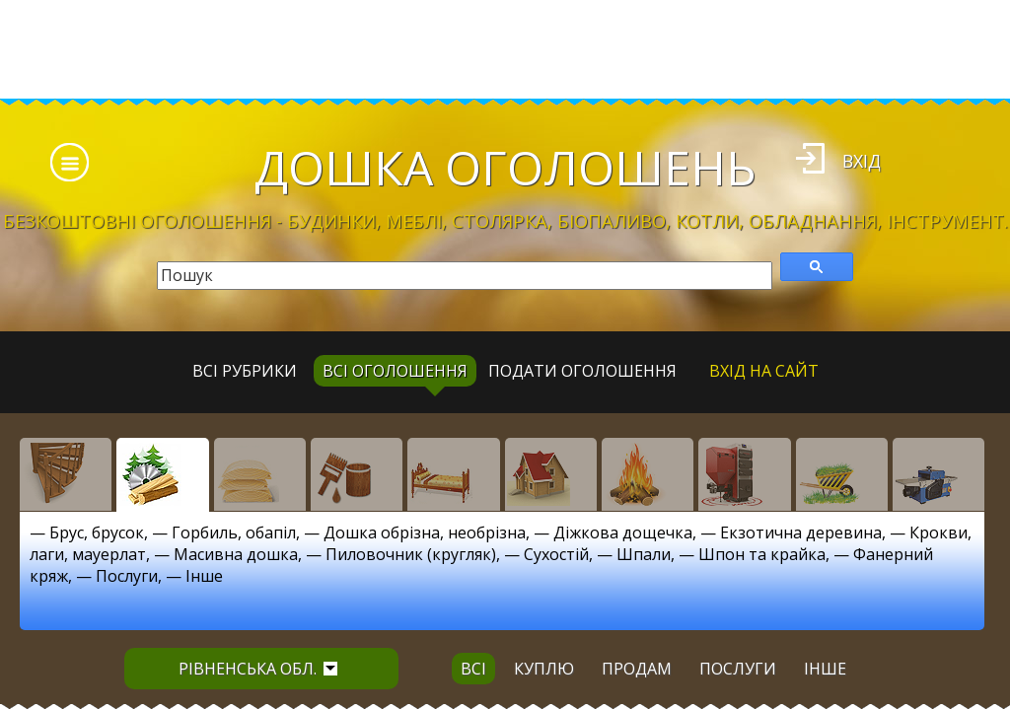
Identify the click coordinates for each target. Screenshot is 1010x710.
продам (637, 668)
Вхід (861, 161)
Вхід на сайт (764, 371)
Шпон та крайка (762, 554)
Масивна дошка (236, 554)
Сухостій (556, 554)
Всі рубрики (244, 371)
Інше (204, 576)
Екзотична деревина (801, 532)
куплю (544, 668)
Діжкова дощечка (622, 532)
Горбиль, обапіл (234, 532)
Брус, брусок (96, 532)
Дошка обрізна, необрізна (425, 532)
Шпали (643, 554)
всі (473, 668)
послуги (737, 668)
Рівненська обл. (258, 668)
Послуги (127, 576)
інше (825, 668)
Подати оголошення (582, 371)
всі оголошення (395, 371)
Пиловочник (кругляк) (410, 554)
